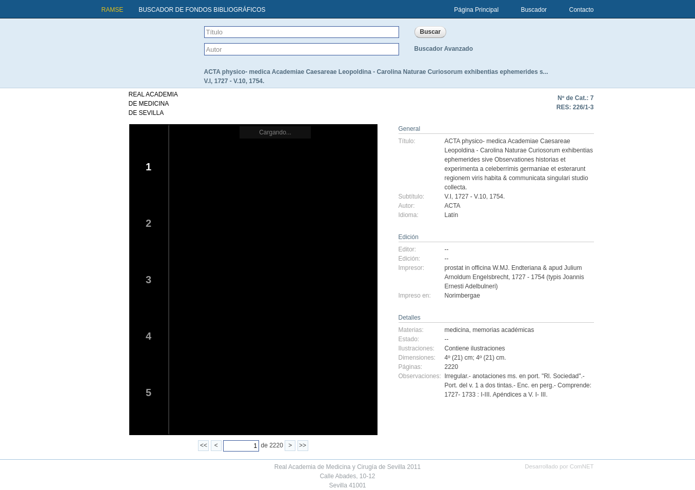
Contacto (581, 9)
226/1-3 (583, 107)
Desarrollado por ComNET (559, 466)
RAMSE (113, 9)
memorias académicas (503, 330)
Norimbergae (462, 295)
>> (302, 445)
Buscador (534, 9)
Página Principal (476, 9)
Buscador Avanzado (443, 48)
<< (203, 445)
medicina (457, 330)
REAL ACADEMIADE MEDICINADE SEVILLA (153, 103)
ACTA (453, 205)
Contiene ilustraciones (475, 348)
